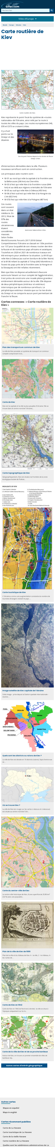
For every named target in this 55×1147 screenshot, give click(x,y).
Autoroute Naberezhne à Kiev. (35, 230)
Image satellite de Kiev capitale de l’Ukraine (23, 685)
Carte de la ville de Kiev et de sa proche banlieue (25, 1039)
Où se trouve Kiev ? (11, 797)
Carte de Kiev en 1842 (12, 993)
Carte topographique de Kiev (16, 471)
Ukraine (18, 25)
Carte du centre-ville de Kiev (15, 881)
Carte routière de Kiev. (27, 113)
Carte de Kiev (8, 401)
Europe (11, 25)
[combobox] (25, 10)
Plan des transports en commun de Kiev (21, 347)
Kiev (24, 25)
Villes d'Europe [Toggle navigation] (27, 18)
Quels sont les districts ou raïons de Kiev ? (22, 748)
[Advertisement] (28, 55)
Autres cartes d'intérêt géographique (24, 1065)
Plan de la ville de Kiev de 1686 (16, 941)
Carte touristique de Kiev (14, 589)
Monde (5, 25)
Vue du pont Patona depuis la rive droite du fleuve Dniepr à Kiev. (35, 157)
